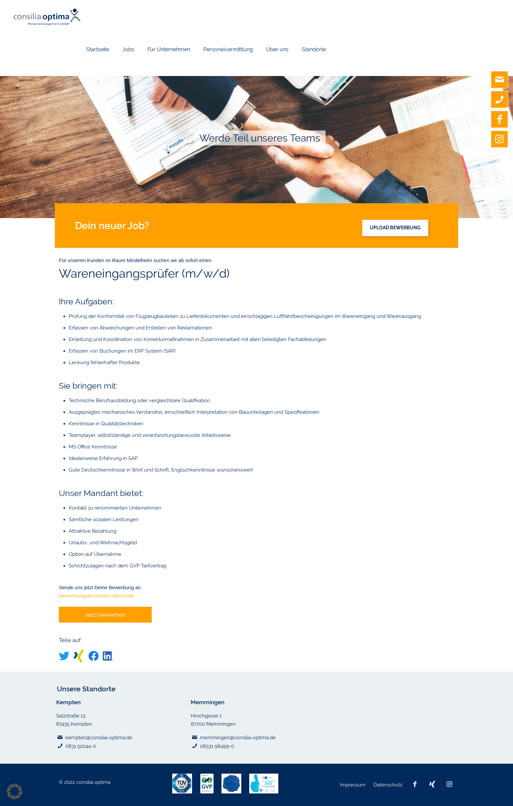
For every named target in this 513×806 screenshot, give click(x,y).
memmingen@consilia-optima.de (238, 738)
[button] (14, 791)
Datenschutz (389, 785)
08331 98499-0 (217, 746)
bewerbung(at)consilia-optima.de (96, 596)
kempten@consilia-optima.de (98, 738)
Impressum (353, 785)
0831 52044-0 (80, 746)
